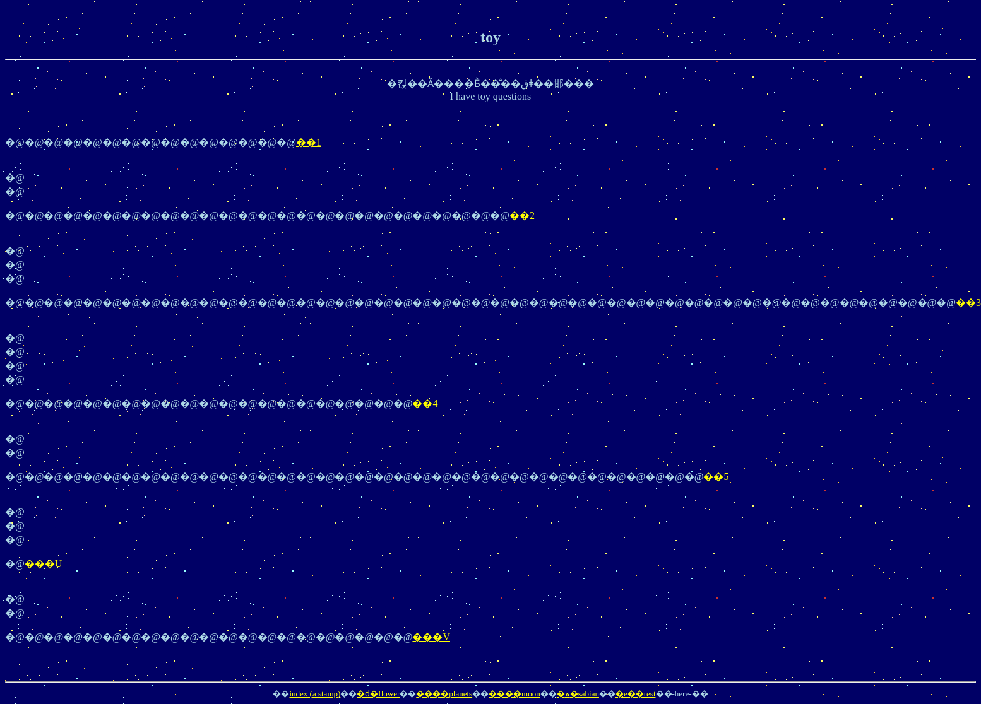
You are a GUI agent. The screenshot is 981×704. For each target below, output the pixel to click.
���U (43, 563)
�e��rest (635, 693)
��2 (522, 215)
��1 (308, 142)
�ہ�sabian (578, 693)
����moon (514, 693)
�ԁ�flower (378, 693)
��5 (715, 476)
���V (431, 636)
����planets (444, 693)
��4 (424, 403)
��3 (968, 302)
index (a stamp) (314, 693)
